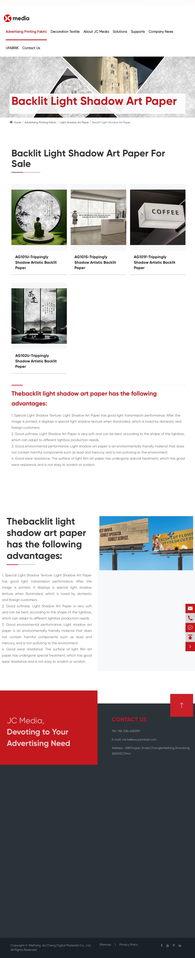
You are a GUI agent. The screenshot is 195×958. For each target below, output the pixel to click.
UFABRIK (12, 48)
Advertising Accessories (16, 918)
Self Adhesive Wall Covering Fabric (58, 817)
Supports (138, 32)
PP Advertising (18, 889)
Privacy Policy (128, 942)
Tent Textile (16, 839)
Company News (161, 32)
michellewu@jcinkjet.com (64, 4)
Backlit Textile (17, 817)
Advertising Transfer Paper (18, 907)
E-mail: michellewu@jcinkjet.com (134, 737)
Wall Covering (49, 807)
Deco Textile (16, 847)
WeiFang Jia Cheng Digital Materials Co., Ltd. (57, 945)
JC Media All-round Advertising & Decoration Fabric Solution (93, 860)
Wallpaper (46, 826)
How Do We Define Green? (137, 815)
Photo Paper (48, 800)
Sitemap (105, 942)
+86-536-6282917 (27, 4)
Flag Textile (16, 802)
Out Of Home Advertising (92, 834)
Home (17, 122)
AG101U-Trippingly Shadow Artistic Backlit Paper (36, 262)
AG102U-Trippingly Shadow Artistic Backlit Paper (36, 361)
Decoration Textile (65, 32)
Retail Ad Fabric (94, 844)
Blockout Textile (19, 832)
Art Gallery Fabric (90, 795)
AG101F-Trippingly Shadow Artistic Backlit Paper (154, 262)
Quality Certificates (132, 800)
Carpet (13, 825)
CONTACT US (129, 720)
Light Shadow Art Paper (74, 122)
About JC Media (96, 32)
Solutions (120, 32)
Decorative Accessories (55, 834)
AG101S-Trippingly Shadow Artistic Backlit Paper (95, 262)
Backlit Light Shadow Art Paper (111, 122)
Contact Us (31, 48)
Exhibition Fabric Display (94, 807)
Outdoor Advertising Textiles (15, 859)
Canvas (44, 793)
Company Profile (130, 793)
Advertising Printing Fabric (26, 32)
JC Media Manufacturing (136, 807)
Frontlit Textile (17, 810)
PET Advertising (18, 897)
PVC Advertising (19, 882)
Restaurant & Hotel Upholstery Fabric (94, 821)
